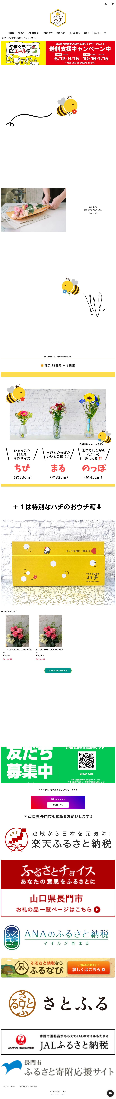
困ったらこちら (74, 33)
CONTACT (61, 33)
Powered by (58, 1095)
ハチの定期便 (33, 33)
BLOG (86, 33)
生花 (25, 38)
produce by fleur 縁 (57, 671)
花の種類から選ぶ (14, 38)
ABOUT (21, 33)
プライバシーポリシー (9, 1087)
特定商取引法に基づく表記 (28, 1087)
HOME (11, 33)
